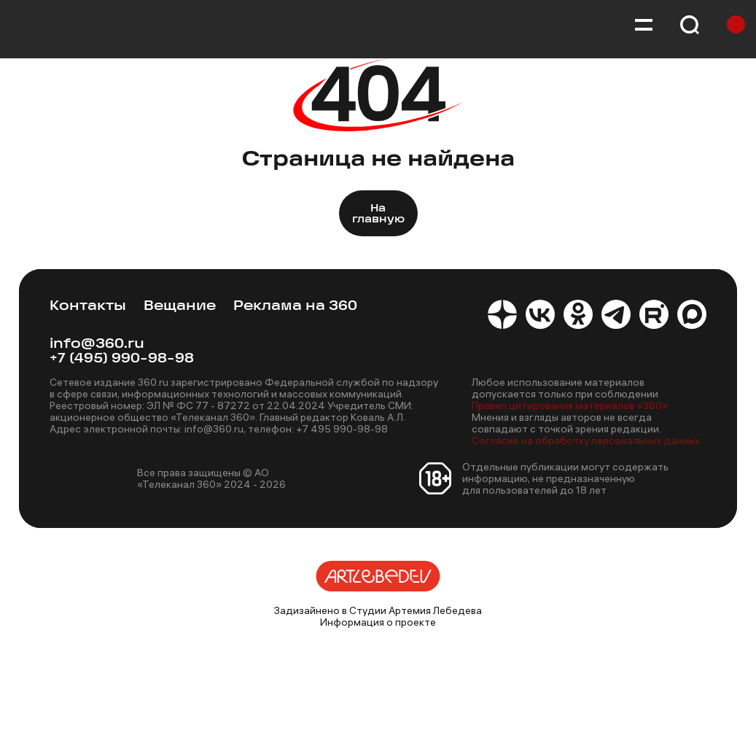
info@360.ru (97, 344)
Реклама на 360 (295, 306)
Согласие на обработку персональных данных (586, 440)
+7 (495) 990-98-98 (122, 359)
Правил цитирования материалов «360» (570, 405)
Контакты (88, 306)
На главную (378, 214)
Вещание (180, 306)
